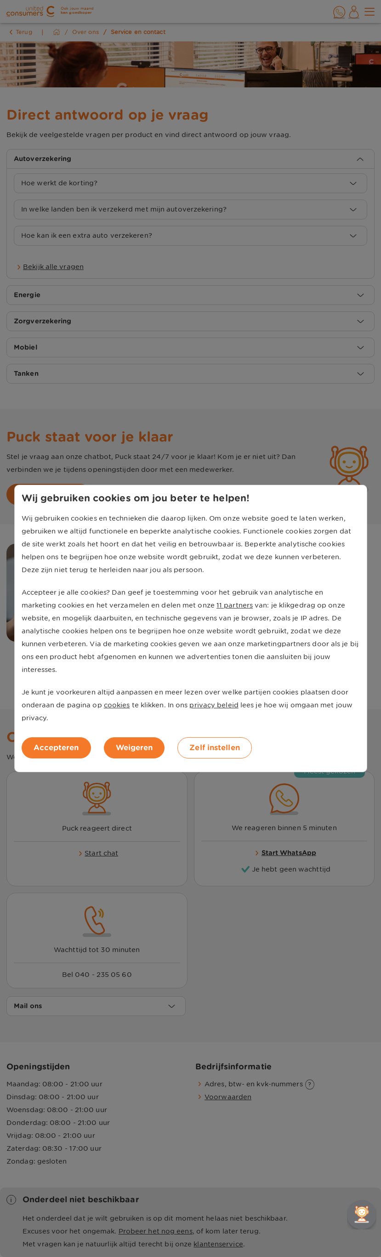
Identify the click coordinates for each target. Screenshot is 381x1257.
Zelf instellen (214, 747)
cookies (117, 705)
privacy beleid (213, 705)
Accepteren (56, 747)
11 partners (234, 605)
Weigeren (134, 747)
